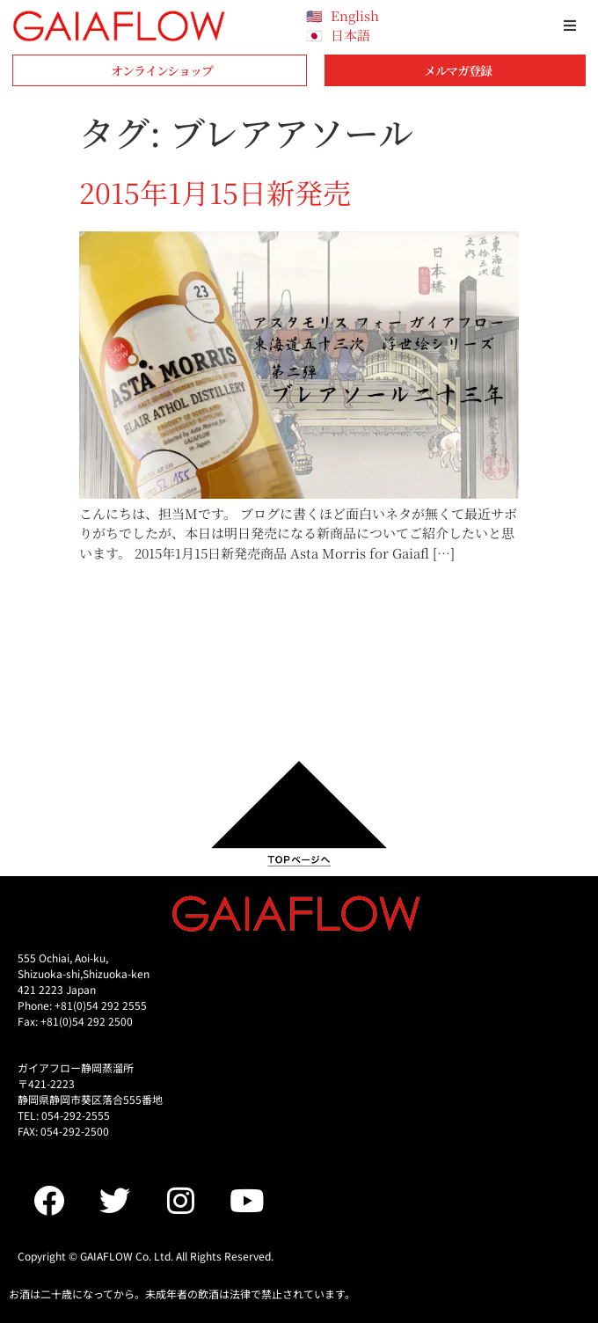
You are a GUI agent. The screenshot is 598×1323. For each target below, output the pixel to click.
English (355, 15)
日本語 (350, 35)
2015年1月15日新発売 (215, 192)
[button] (570, 25)
